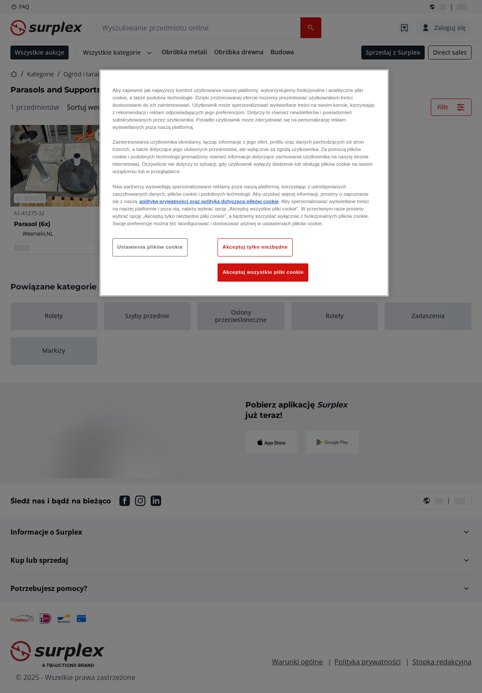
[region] (244, 182)
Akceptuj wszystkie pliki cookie (263, 272)
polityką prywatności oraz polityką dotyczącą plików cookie (209, 201)
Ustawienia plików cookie (150, 247)
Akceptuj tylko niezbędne (254, 247)
